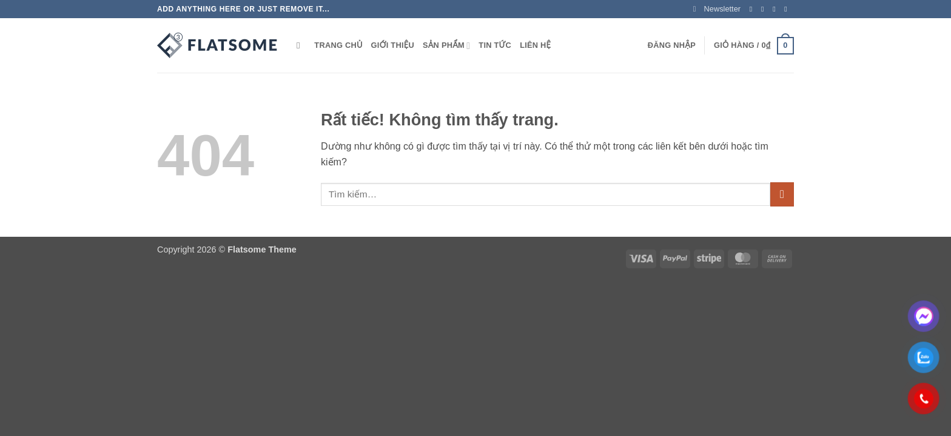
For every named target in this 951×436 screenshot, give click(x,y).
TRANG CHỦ (338, 45)
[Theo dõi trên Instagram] (764, 9)
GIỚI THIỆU (392, 45)
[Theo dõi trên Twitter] (776, 9)
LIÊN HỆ (535, 45)
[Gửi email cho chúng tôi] (787, 9)
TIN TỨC (495, 45)
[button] (717, 9)
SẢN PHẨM (446, 45)
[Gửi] (782, 194)
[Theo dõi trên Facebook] (753, 9)
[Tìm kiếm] (301, 45)
